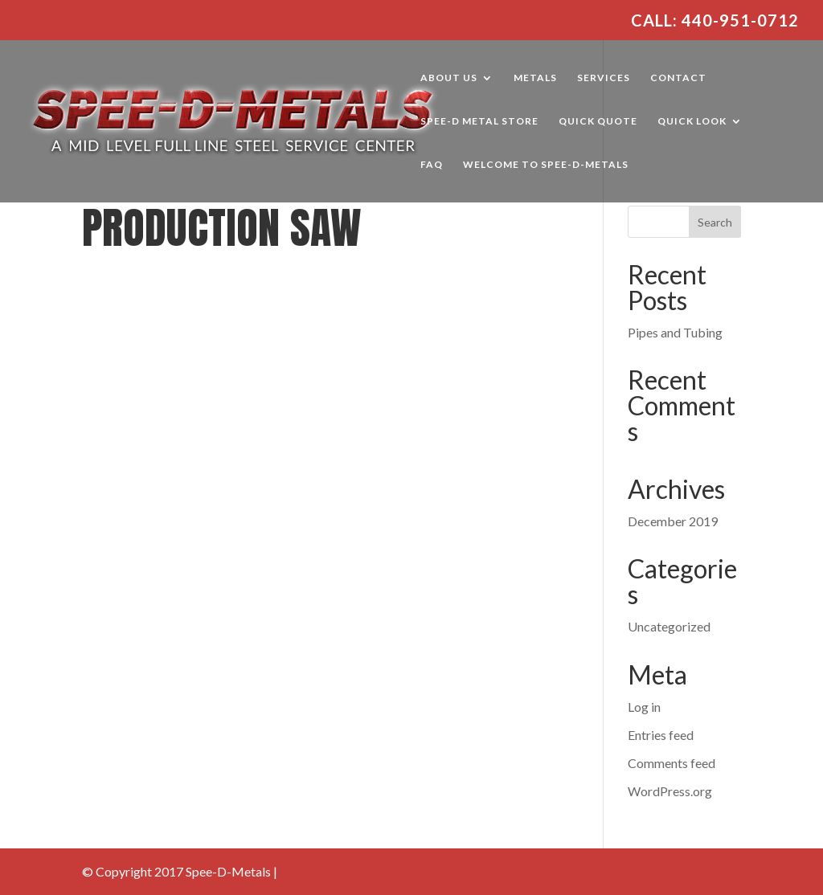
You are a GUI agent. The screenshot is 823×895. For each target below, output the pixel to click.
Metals (535, 78)
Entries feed (661, 734)
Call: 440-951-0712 (715, 21)
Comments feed (671, 762)
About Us (448, 78)
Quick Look (692, 121)
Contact (678, 78)
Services (603, 78)
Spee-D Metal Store (479, 121)
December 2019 (673, 521)
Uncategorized (669, 626)
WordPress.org (670, 791)
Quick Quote (598, 121)
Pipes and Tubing (675, 332)
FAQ (431, 164)
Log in (644, 706)
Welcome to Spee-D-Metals (546, 164)
